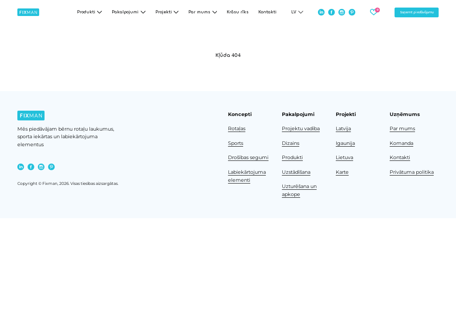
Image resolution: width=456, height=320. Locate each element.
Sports (235, 143)
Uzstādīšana (296, 172)
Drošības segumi (248, 157)
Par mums (402, 129)
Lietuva (344, 157)
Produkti (292, 157)
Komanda (401, 143)
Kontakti (267, 12)
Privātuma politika (412, 172)
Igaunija (345, 143)
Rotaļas (236, 129)
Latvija (343, 129)
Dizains (290, 143)
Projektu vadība (301, 129)
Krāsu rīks (237, 12)
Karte (342, 172)
